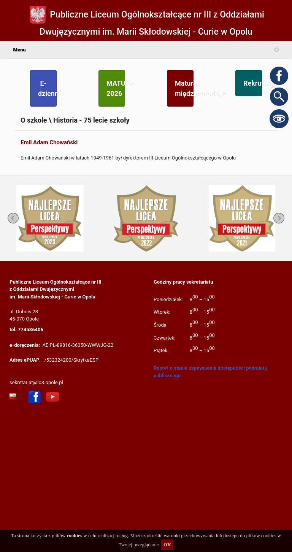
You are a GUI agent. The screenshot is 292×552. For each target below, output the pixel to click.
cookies (74, 535)
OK (167, 544)
